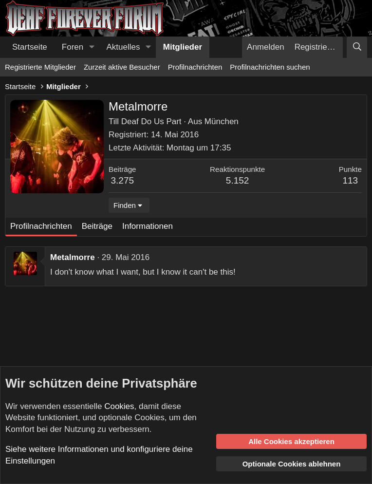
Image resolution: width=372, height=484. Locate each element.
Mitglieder (182, 47)
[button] (91, 47)
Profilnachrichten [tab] (41, 226)
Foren (72, 47)
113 (350, 180)
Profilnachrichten (195, 67)
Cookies (119, 406)
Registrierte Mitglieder (40, 67)
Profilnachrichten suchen (270, 67)
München (222, 121)
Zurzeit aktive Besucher (122, 67)
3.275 (122, 180)
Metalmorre (72, 257)
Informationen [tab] (147, 226)
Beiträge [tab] (97, 226)
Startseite (29, 47)
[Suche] (357, 47)
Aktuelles (123, 47)
